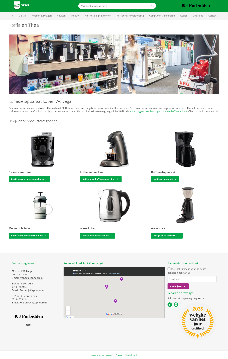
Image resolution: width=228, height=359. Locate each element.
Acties (183, 15)
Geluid (22, 15)
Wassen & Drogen (41, 15)
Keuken (61, 15)
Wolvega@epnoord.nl (31, 277)
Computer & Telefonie (162, 15)
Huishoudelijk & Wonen (98, 15)
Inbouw (75, 15)
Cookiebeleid (131, 355)
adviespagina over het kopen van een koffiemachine (158, 111)
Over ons (198, 15)
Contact (213, 15)
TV (11, 15)
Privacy (119, 355)
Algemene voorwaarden (102, 355)
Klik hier (172, 298)
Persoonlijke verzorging (130, 15)
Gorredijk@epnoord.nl (31, 290)
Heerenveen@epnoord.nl (33, 302)
